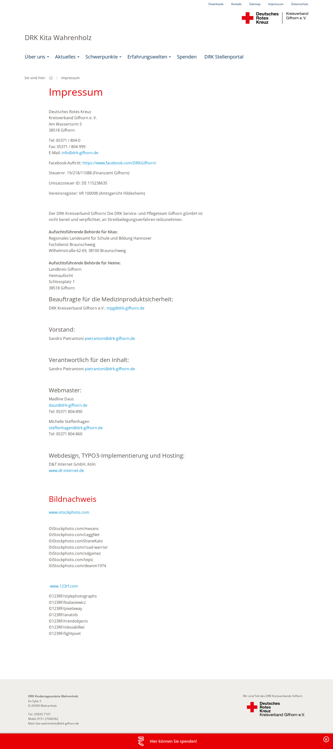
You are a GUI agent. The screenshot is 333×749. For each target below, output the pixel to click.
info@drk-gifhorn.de (80, 152)
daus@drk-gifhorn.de (68, 405)
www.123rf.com (64, 586)
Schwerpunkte (101, 56)
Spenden (187, 56)
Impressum (275, 4)
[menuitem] (36, 57)
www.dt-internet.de (66, 470)
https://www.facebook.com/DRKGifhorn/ (119, 163)
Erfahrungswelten (147, 56)
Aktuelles (65, 56)
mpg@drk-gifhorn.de (125, 308)
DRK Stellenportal (223, 56)
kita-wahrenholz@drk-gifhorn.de (57, 723)
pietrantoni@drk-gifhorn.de (110, 338)
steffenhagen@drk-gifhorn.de (76, 427)
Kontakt (236, 4)
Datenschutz (299, 4)
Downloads (216, 4)
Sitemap (254, 4)
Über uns (35, 56)
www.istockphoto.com (69, 512)
